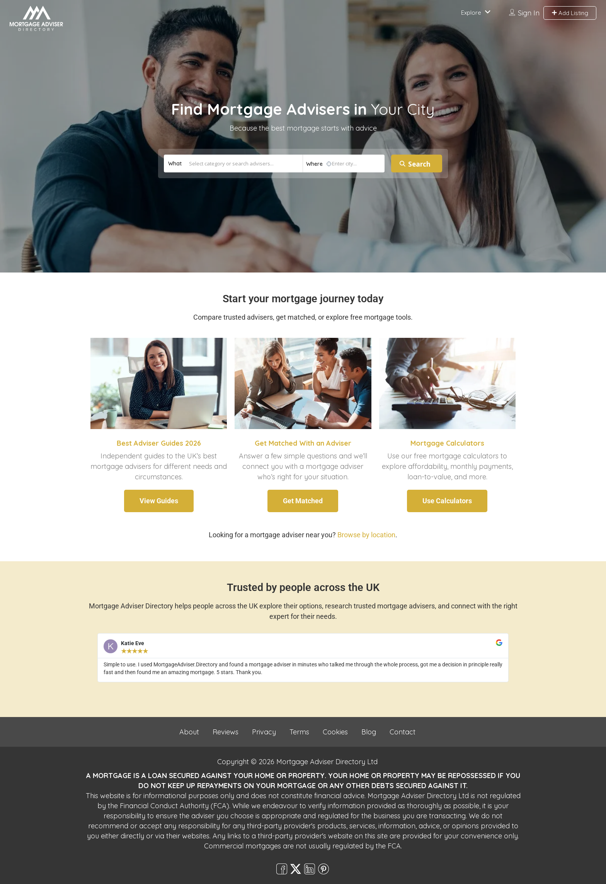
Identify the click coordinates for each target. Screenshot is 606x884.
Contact (402, 731)
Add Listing (570, 13)
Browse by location (366, 535)
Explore (471, 12)
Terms (299, 731)
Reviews (225, 731)
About (189, 731)
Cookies (335, 731)
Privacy (264, 731)
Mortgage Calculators (447, 443)
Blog (368, 731)
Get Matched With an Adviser (303, 443)
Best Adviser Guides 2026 (159, 443)
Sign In (529, 13)
